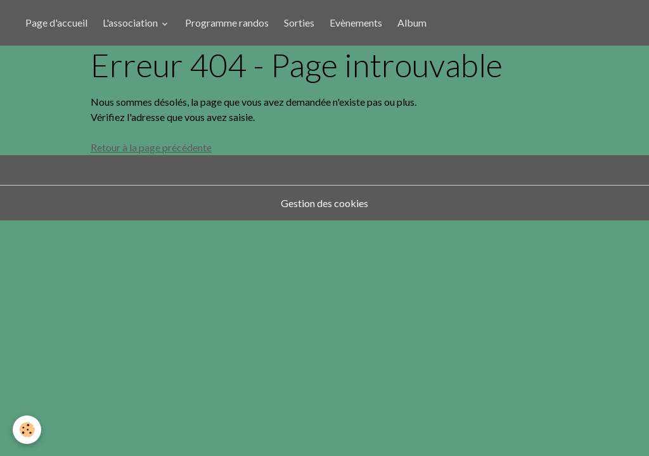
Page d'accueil (56, 22)
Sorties (299, 22)
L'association (131, 22)
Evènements (356, 22)
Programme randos (227, 22)
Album (412, 22)
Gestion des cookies (324, 203)
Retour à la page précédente (151, 147)
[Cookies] (27, 429)
